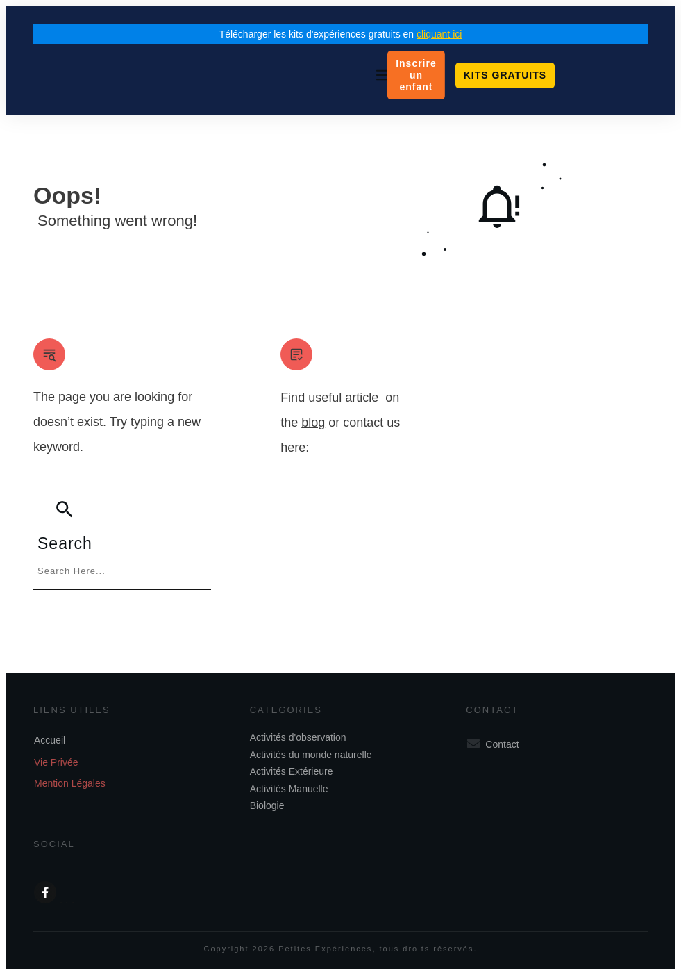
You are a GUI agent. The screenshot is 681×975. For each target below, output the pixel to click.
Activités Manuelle (289, 788)
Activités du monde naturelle (311, 754)
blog (313, 422)
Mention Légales (70, 783)
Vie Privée (56, 762)
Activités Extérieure (291, 771)
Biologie (267, 805)
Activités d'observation (298, 737)
